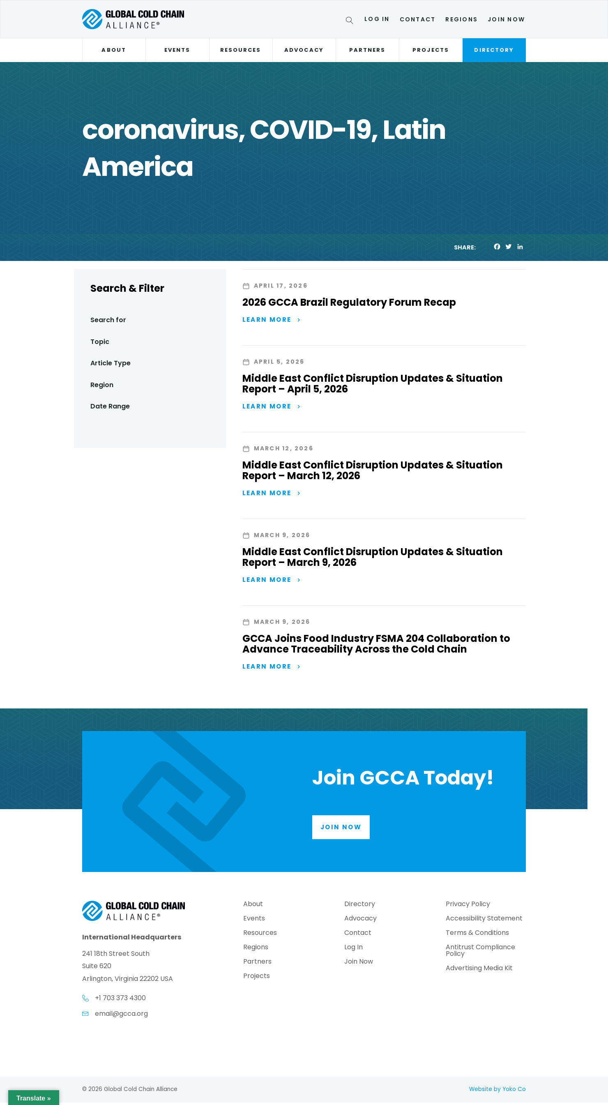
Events (177, 50)
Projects (430, 50)
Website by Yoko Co (497, 1092)
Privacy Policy (468, 907)
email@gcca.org (121, 1015)
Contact (418, 19)
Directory (494, 50)
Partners (367, 50)
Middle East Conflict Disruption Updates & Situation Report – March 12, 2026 (372, 471)
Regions (461, 19)
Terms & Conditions (477, 935)
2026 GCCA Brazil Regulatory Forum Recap (349, 302)
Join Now (506, 19)
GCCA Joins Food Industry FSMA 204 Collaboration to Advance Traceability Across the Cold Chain (376, 646)
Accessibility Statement (484, 921)
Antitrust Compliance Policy (480, 953)
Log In (376, 19)
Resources (240, 50)
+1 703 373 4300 (120, 1000)
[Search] (351, 22)
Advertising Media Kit (479, 971)
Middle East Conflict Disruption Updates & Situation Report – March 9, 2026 (372, 559)
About (113, 50)
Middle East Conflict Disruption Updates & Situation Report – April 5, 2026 (372, 384)
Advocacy (304, 50)
